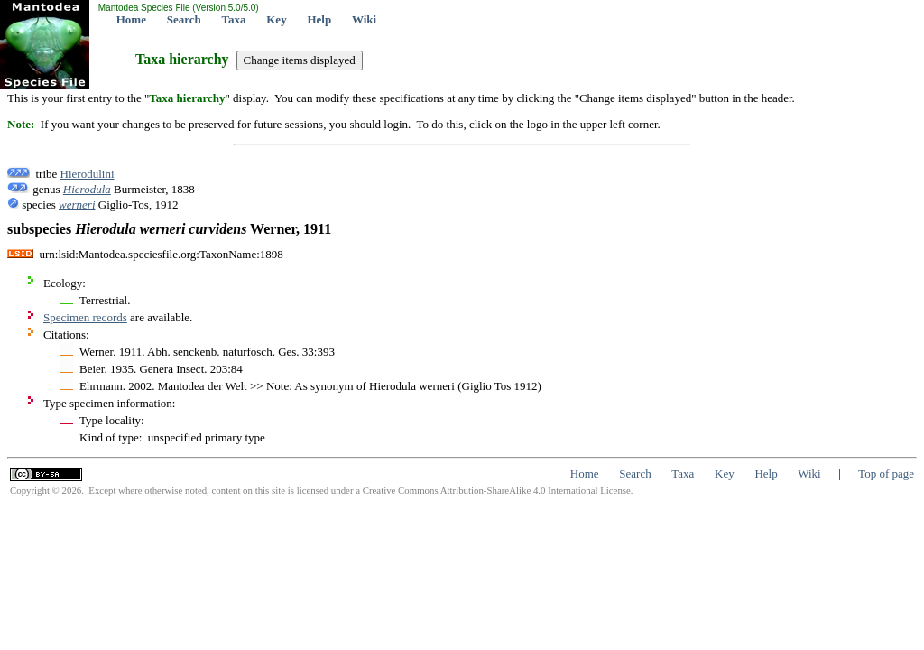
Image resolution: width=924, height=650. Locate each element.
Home (131, 19)
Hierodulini (87, 174)
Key (276, 19)
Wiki (364, 19)
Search (184, 19)
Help (319, 19)
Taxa (234, 19)
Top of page (886, 473)
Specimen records (85, 317)
